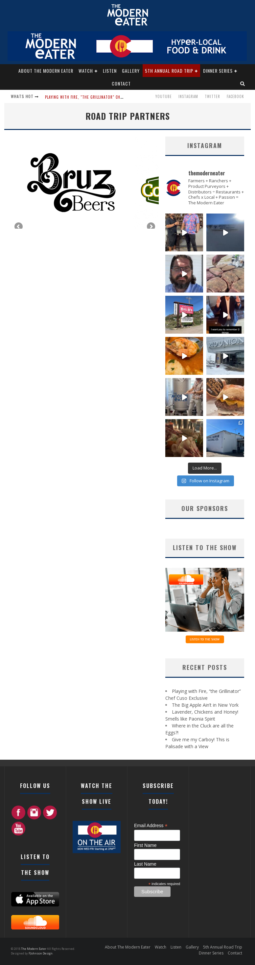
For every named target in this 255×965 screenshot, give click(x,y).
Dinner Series (218, 70)
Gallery (131, 70)
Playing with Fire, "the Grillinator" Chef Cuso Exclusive (99, 97)
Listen (110, 70)
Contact (121, 83)
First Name (145, 845)
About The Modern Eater (45, 70)
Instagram (188, 96)
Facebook (235, 96)
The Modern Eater (34, 949)
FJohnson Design (41, 953)
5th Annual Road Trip (169, 70)
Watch (86, 70)
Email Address (151, 826)
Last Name (145, 864)
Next (150, 227)
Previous (19, 227)
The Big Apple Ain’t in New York (205, 705)
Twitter (212, 96)
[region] (85, 183)
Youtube (163, 96)
